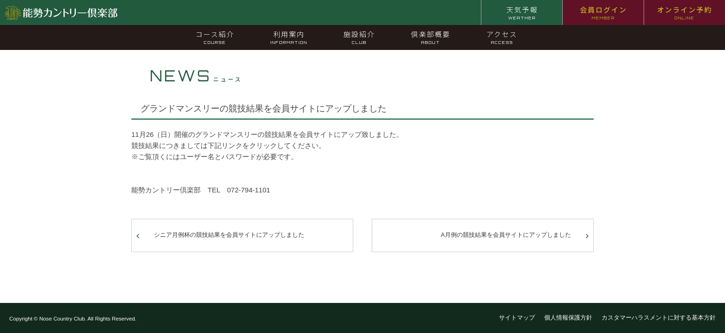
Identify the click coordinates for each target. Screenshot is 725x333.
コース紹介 (215, 37)
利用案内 (288, 37)
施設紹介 (359, 37)
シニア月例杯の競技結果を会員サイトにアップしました (229, 234)
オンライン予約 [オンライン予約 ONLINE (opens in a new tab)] (684, 12)
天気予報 (522, 12)
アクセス (501, 37)
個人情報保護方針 (568, 317)
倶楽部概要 (430, 37)
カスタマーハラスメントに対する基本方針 (659, 317)
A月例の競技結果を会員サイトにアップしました (506, 234)
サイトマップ (517, 317)
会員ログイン (603, 12)
